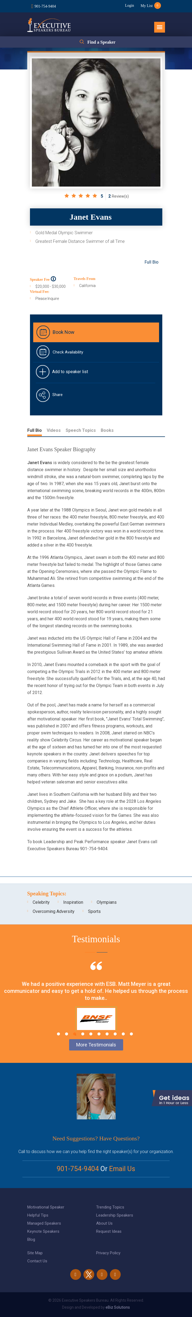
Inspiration (73, 902)
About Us (104, 1223)
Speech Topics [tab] (81, 430)
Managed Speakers (44, 1223)
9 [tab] (123, 1033)
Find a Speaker (101, 42)
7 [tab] (107, 1033)
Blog (31, 1239)
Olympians (107, 902)
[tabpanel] (96, 1003)
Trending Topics (110, 1207)
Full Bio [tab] (34, 430)
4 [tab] (82, 1033)
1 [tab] (58, 1033)
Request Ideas (109, 1231)
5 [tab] (90, 1033)
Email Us (122, 1169)
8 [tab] (115, 1033)
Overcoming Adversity (54, 911)
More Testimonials (96, 1045)
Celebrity (41, 902)
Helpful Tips (37, 1215)
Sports (94, 911)
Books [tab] (107, 430)
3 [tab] (74, 1033)
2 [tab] (66, 1033)
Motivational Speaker (45, 1207)
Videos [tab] (54, 430)
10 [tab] (131, 1033)
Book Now (64, 332)
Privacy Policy (108, 1253)
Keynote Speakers (43, 1231)
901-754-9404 (45, 6)
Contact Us (37, 1261)
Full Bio (151, 262)
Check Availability (68, 352)
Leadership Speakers (114, 1215)
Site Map (35, 1253)
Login (129, 5)
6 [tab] (98, 1033)
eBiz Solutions (118, 1307)
